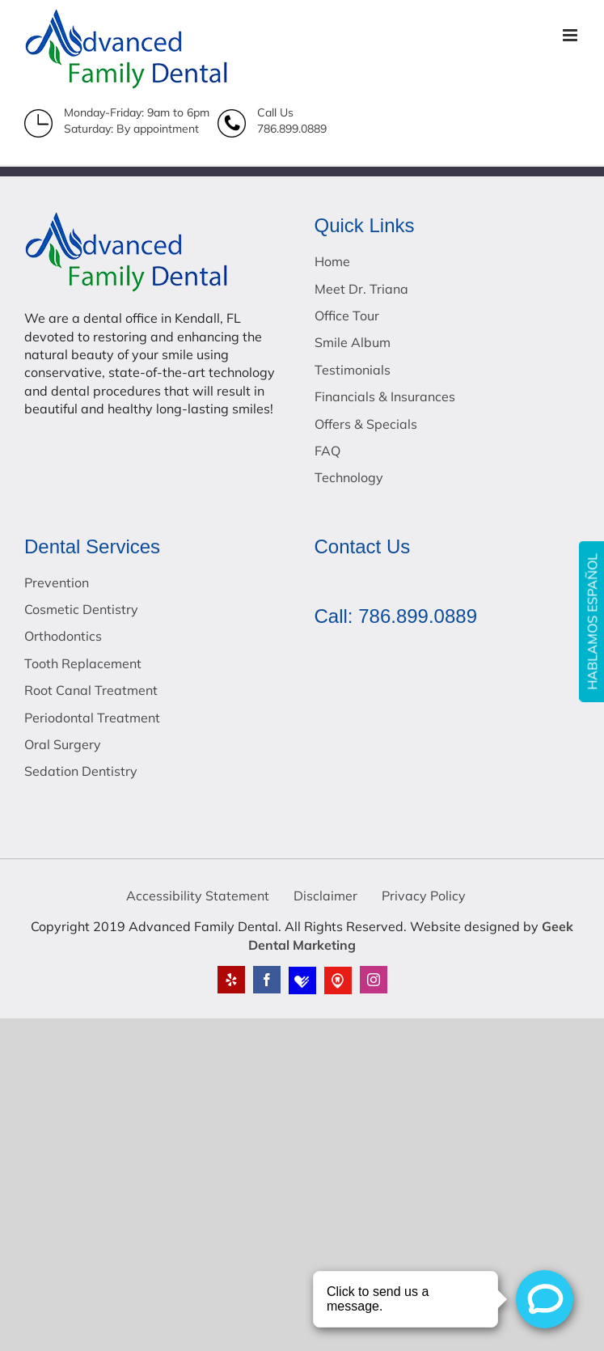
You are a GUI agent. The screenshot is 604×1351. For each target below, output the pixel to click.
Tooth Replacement (82, 663)
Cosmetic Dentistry (81, 609)
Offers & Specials (366, 424)
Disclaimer (325, 895)
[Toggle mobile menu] (571, 35)
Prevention (56, 582)
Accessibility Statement (197, 895)
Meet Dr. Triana (361, 289)
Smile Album (353, 342)
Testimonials (353, 370)
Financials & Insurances (385, 396)
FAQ (327, 451)
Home (332, 261)
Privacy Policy (424, 895)
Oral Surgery (62, 744)
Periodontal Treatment (92, 717)
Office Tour (347, 315)
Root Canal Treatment (91, 690)
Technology (349, 477)
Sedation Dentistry (80, 771)
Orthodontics (63, 636)
